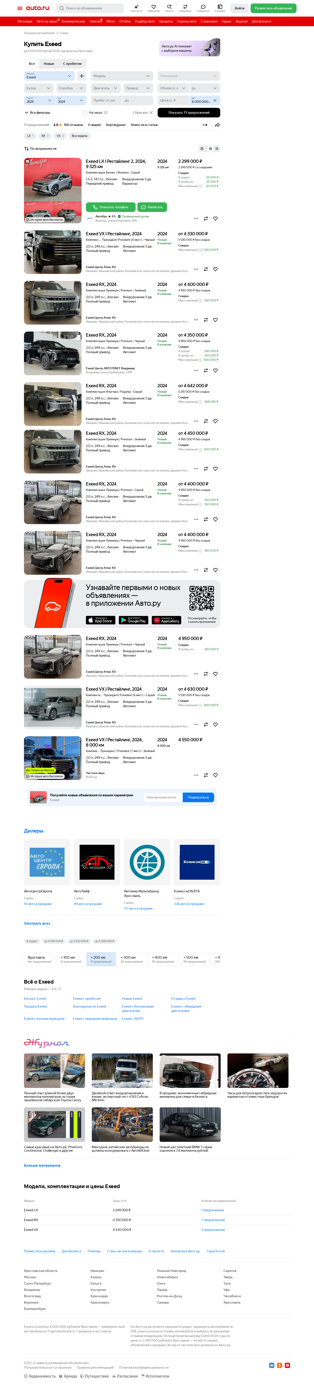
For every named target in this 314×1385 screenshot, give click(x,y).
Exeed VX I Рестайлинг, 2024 (114, 233)
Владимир (32, 1290)
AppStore (100, 620)
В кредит (32, 941)
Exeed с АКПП (132, 1019)
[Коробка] (71, 88)
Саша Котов (215, 1251)
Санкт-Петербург (37, 1283)
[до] (204, 88)
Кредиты (166, 21)
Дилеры (33, 831)
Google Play (133, 620)
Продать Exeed (35, 1006)
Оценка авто (186, 21)
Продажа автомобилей (39, 33)
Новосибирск (167, 1277)
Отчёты (125, 21)
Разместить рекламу (39, 1251)
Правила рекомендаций (95, 1368)
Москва (30, 1277)
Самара (163, 1302)
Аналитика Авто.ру (185, 1251)
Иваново (97, 1271)
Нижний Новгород (171, 1271)
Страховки (209, 21)
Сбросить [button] (143, 112)
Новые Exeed (132, 999)
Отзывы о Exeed (183, 999)
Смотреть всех (37, 923)
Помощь (94, 1251)
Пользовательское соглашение (48, 1368)
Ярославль (232, 1302)
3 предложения (213, 1230)
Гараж (226, 21)
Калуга (95, 1283)
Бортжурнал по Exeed (89, 1006)
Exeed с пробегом (87, 999)
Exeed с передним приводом (95, 1019)
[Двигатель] (106, 88)
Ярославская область (41, 1271)
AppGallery (166, 620)
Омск (161, 1283)
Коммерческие (73, 21)
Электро (95, 21)
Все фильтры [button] (37, 112)
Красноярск (99, 1302)
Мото (111, 21)
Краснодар (99, 1296)
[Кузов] (39, 88)
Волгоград (32, 1296)
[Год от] (39, 100)
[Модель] (122, 76)
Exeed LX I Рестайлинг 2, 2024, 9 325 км (116, 164)
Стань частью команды (124, 1251)
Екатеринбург (35, 1309)
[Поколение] (189, 76)
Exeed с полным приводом (44, 1019)
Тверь (228, 1277)
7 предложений (213, 1220)
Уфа (227, 1290)
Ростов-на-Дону (169, 1296)
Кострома (98, 1290)
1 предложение (212, 1210)
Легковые (24, 21)
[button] (136, 8)
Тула (227, 1283)
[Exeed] (49, 76)
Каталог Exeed (35, 999)
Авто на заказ (48, 20)
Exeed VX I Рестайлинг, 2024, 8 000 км (114, 742)
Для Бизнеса (261, 21)
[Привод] (138, 88)
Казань (95, 1277)
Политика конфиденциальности (144, 1368)
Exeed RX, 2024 (101, 284)
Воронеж (31, 1302)
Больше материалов (42, 1165)
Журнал (242, 21)
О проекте (156, 1251)
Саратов (230, 1271)
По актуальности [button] (40, 148)
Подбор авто (145, 21)
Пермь (162, 1290)
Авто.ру (37, 8)
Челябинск (232, 1296)
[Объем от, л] (173, 88)
